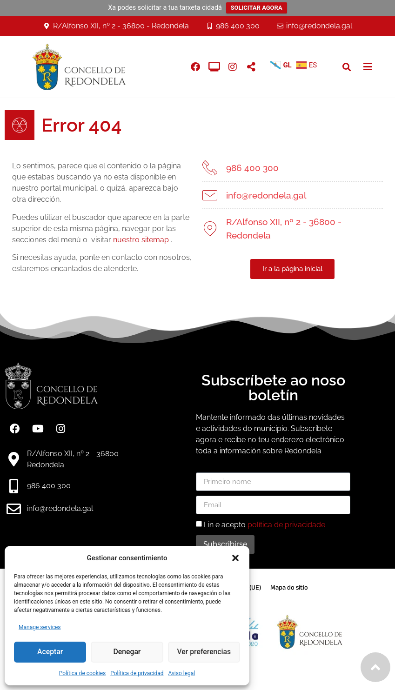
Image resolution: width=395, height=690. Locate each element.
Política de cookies (82, 673)
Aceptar (50, 652)
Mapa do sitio (289, 587)
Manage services (40, 627)
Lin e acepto (264, 524)
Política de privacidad (136, 673)
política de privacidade (286, 524)
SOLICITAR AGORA (256, 7)
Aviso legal (181, 673)
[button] (235, 558)
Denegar (127, 652)
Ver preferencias (203, 652)
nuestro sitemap (133, 239)
